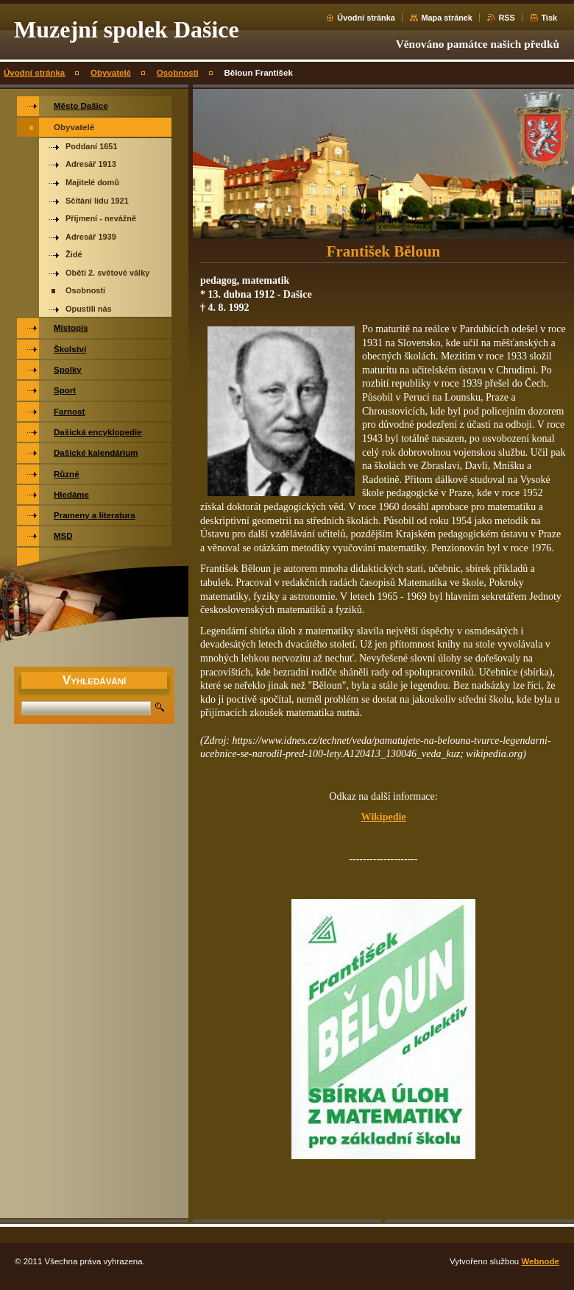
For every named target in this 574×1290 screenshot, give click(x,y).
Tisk (549, 17)
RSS (506, 17)
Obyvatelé (111, 72)
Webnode (540, 1261)
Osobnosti (178, 72)
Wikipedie (383, 817)
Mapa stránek (446, 17)
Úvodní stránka (366, 17)
